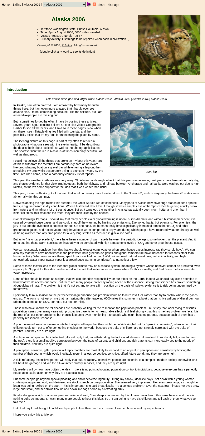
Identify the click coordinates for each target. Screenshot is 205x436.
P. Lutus (67, 45)
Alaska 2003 (122, 99)
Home (6, 4)
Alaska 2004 (140, 99)
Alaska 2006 (32, 4)
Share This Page (106, 4)
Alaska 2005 (159, 99)
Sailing (17, 4)
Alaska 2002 (104, 99)
